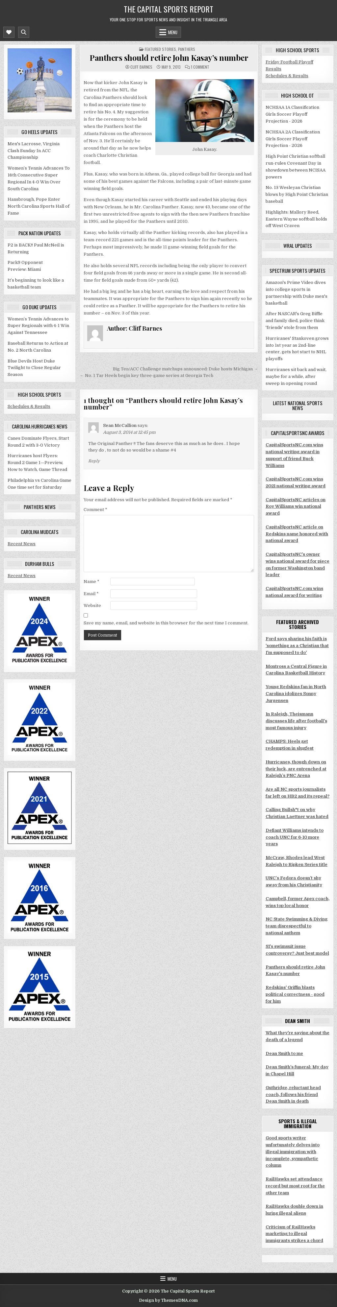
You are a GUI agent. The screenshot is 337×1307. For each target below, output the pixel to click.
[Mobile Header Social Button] (8, 32)
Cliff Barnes (141, 67)
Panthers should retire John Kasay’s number (169, 57)
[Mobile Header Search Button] (23, 32)
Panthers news (40, 506)
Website (92, 605)
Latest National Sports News (298, 405)
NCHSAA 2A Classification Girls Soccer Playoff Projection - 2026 (293, 138)
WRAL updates (297, 245)
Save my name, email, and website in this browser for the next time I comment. (166, 622)
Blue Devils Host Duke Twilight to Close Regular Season (34, 368)
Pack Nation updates (39, 233)
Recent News (22, 543)
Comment (95, 509)
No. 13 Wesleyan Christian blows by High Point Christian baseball (297, 194)
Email (91, 593)
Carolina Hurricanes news (39, 426)
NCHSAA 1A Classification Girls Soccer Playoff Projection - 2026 (292, 114)
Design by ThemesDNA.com (168, 1300)
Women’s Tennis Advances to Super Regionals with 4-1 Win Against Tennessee (38, 325)
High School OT (297, 95)
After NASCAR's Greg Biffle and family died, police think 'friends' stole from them (295, 320)
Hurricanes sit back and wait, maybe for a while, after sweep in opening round (296, 376)
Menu (172, 32)
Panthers (186, 49)
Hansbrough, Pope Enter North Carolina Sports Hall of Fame (38, 206)
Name (91, 581)
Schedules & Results (29, 406)
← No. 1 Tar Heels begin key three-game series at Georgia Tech (146, 375)
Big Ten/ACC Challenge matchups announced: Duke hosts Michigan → (185, 368)
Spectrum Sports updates (297, 270)
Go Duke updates (39, 307)
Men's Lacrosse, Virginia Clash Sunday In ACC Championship (34, 150)
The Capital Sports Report (168, 9)
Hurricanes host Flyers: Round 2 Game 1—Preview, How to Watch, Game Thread (37, 462)
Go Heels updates (39, 131)
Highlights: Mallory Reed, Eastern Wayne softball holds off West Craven (296, 219)
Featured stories (160, 49)
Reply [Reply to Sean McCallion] (94, 461)
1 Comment (200, 67)
